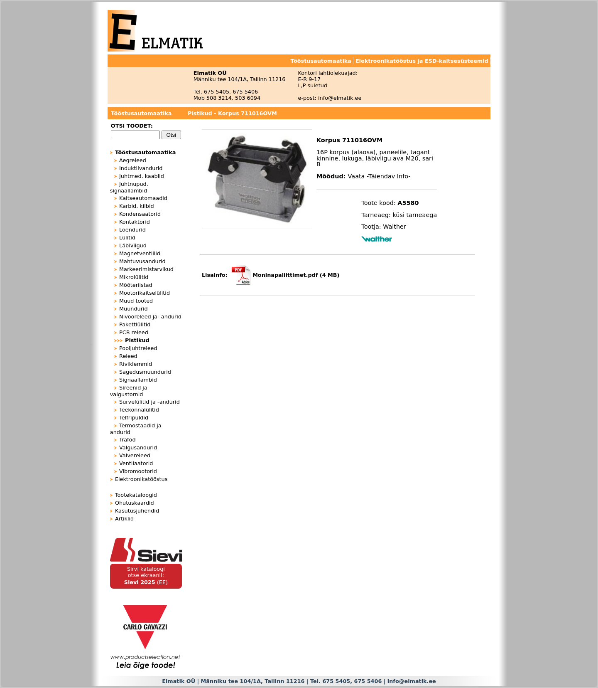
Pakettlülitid (134, 324)
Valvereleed (134, 455)
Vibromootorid (138, 471)
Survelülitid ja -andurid (149, 402)
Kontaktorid (134, 222)
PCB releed (133, 332)
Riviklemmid (135, 364)
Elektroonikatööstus (141, 479)
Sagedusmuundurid (145, 372)
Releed (128, 356)
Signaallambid (138, 380)
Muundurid (133, 309)
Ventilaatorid (136, 463)
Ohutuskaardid (134, 503)
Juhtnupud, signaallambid (129, 187)
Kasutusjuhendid (137, 511)
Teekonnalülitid (139, 410)
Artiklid (124, 518)
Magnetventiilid (139, 253)
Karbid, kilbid (136, 206)
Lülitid (127, 237)
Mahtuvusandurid (142, 261)
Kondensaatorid (140, 214)
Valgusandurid (138, 447)
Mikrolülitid (133, 277)
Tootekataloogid (136, 495)
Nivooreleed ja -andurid (150, 316)
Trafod (127, 439)
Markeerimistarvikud (146, 269)
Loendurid (132, 230)
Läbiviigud (133, 245)
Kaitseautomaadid (143, 198)
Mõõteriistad (135, 285)
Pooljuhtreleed (138, 348)
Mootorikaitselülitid (144, 293)
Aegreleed (132, 160)
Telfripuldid (133, 417)
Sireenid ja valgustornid (128, 391)
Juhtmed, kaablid (141, 176)
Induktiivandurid (140, 168)
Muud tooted (136, 301)
